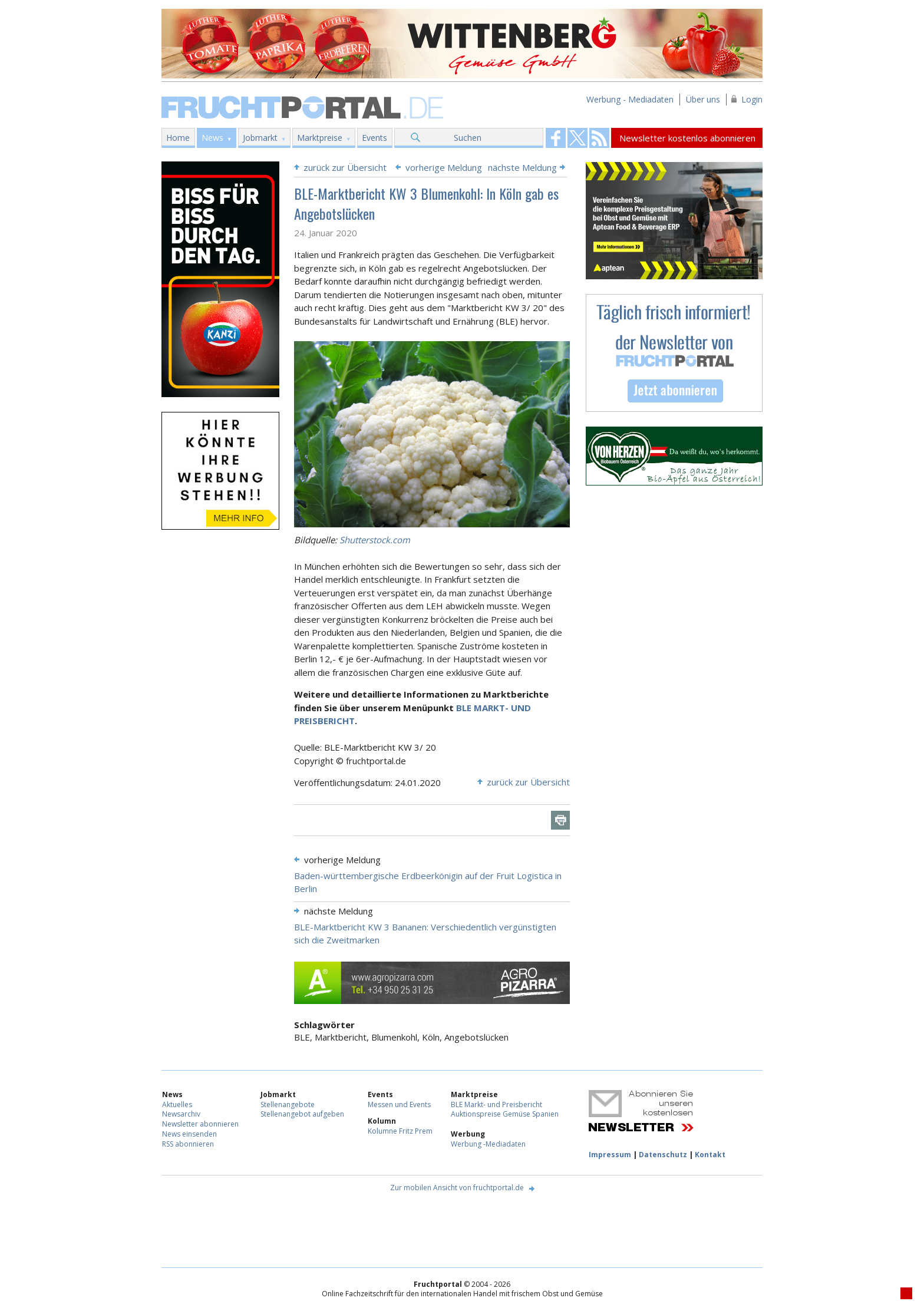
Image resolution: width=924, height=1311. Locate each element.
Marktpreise (319, 137)
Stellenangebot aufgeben (302, 1114)
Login (752, 99)
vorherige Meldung (443, 167)
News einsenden (189, 1134)
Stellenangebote (287, 1104)
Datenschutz (663, 1155)
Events (374, 137)
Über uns (703, 99)
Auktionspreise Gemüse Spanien (505, 1114)
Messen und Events (399, 1104)
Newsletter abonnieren (200, 1124)
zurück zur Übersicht (345, 167)
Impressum (610, 1155)
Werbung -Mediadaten (488, 1144)
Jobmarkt (260, 137)
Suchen (467, 137)
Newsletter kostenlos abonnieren (687, 138)
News (212, 137)
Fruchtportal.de (304, 106)
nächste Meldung (522, 167)
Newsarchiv (181, 1114)
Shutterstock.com (374, 540)
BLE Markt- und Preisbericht (496, 1104)
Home (178, 137)
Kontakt (710, 1155)
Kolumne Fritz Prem (400, 1131)
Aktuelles (177, 1104)
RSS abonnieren (188, 1144)
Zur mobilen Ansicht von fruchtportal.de (457, 1188)
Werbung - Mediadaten (630, 99)
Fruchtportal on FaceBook (556, 138)
